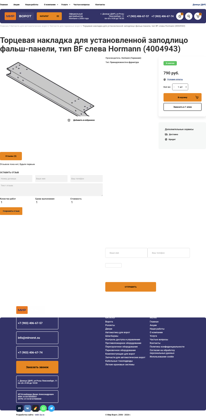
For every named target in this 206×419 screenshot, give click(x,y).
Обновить (111, 261)
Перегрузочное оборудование (121, 346)
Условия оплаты (175, 79)
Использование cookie (162, 356)
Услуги (64, 4)
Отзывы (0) (10, 156)
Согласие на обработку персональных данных (162, 351)
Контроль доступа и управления (122, 339)
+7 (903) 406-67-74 (30, 352)
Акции (16, 4)
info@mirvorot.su (29, 337)
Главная (4, 4)
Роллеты (110, 325)
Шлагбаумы (111, 336)
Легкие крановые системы (119, 364)
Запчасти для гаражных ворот (65, 26)
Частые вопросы (81, 4)
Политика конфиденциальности (167, 346)
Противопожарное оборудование (123, 343)
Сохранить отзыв (11, 211)
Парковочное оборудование (120, 350)
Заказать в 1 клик (182, 107)
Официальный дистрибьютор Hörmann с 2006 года (79, 16)
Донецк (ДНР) (199, 4)
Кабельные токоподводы (119, 361)
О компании (50, 4)
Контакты (100, 4)
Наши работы (31, 4)
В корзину (188, 97)
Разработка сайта (24, 415)
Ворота (109, 321)
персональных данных (116, 276)
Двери (108, 328)
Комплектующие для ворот (120, 353)
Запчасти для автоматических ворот (29, 26)
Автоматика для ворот (117, 332)
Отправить (131, 287)
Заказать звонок (37, 367)
